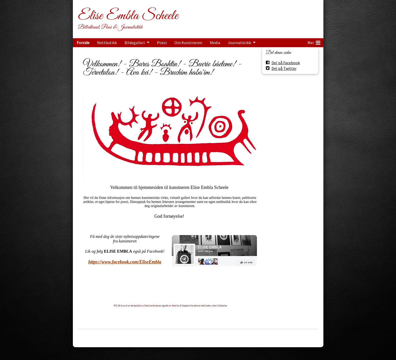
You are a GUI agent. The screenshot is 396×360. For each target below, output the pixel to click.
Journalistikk (239, 42)
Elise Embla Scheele (128, 16)
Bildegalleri (135, 42)
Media (215, 42)
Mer (314, 41)
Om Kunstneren (188, 42)
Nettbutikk (107, 42)
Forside (83, 42)
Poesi (162, 42)
